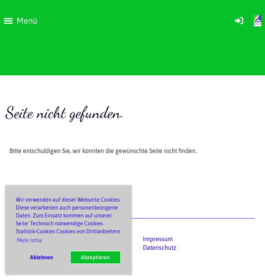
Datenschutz (159, 247)
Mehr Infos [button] (29, 240)
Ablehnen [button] (41, 257)
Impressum (158, 239)
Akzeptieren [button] (95, 257)
